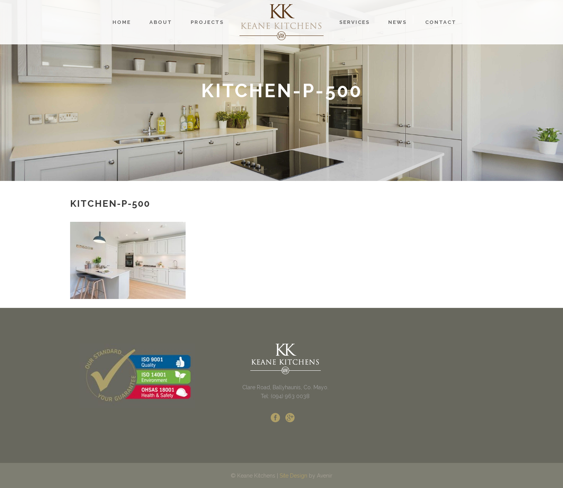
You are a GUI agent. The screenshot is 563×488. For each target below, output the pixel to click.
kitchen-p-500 (110, 203)
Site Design (293, 476)
